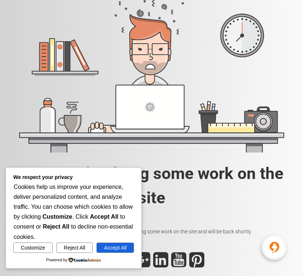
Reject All (74, 248)
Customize (33, 248)
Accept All (115, 248)
